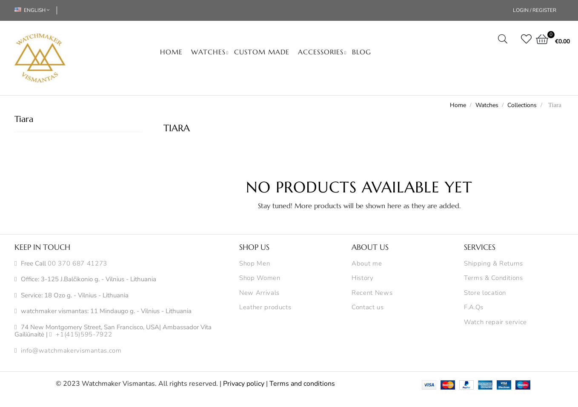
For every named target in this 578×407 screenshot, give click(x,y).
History (363, 278)
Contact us (368, 307)
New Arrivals (259, 293)
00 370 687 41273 (77, 264)
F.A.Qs (474, 307)
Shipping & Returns (493, 264)
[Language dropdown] (35, 10)
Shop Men (254, 264)
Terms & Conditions (493, 278)
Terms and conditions (302, 383)
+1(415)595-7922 (84, 335)
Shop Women (259, 278)
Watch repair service (495, 322)
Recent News (372, 293)
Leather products (265, 307)
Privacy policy (243, 383)
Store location (485, 293)
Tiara (23, 119)
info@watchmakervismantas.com (71, 351)
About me (367, 264)
